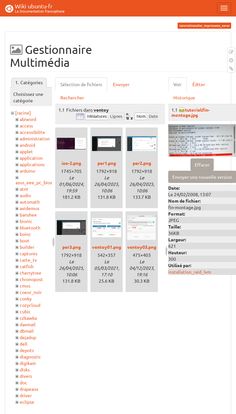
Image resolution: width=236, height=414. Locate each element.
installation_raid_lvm (189, 272)
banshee (28, 214)
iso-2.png (71, 163)
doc (23, 382)
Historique (184, 97)
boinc (25, 234)
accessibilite (32, 132)
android (27, 145)
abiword (28, 119)
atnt (24, 189)
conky (26, 298)
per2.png (142, 163)
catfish (27, 266)
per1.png (106, 163)
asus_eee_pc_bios (33, 182)
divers (26, 376)
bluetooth (30, 227)
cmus (25, 285)
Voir (177, 84)
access (26, 125)
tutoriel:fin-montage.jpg (190, 112)
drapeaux (29, 389)
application (31, 158)
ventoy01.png (106, 247)
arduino (27, 171)
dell (23, 344)
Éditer (198, 84)
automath (30, 202)
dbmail (27, 331)
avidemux (29, 208)
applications (32, 164)
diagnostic (30, 356)
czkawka (28, 318)
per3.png (71, 247)
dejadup (28, 337)
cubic (25, 311)
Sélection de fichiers (81, 84)
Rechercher (72, 97)
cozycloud (30, 305)
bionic (26, 221)
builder (27, 247)
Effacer (202, 164)
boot (24, 240)
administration (35, 138)
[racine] (23, 113)
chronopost (31, 279)
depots (27, 350)
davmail (28, 324)
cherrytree (30, 273)
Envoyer (121, 84)
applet (26, 151)
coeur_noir (31, 292)
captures (28, 253)
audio (25, 195)
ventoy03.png (141, 247)
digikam (28, 363)
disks (25, 369)
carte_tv (28, 260)
